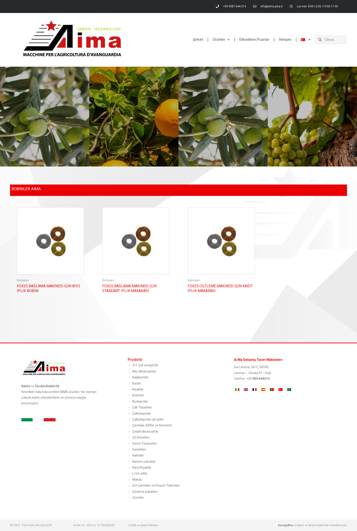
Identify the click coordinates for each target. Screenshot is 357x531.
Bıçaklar (138, 389)
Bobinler (138, 395)
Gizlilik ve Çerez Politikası (143, 525)
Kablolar (138, 455)
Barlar (136, 383)
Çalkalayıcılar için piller (148, 419)
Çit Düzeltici (140, 437)
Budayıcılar (140, 401)
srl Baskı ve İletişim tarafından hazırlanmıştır (312, 525)
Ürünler (221, 40)
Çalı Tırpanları (142, 407)
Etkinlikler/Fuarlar (254, 39)
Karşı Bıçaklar (141, 467)
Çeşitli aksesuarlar (145, 431)
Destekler (139, 449)
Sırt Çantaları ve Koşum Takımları (156, 485)
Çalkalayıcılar (141, 413)
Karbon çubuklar (144, 461)
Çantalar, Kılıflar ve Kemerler (152, 425)
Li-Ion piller (140, 473)
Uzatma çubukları (145, 491)
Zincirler (138, 497)
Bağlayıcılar (140, 377)
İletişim (285, 39)
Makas (137, 479)
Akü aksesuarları (144, 371)
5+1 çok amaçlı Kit (145, 365)
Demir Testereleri (144, 443)
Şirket (198, 39)
